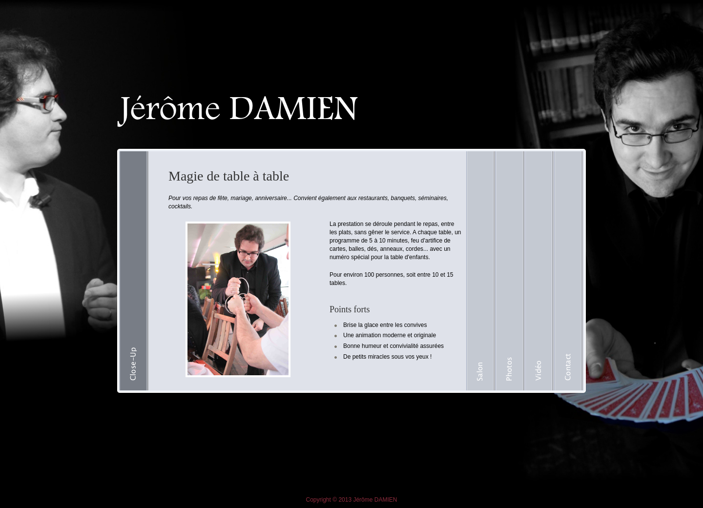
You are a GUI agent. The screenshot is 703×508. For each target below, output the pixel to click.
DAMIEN (385, 499)
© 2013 (342, 499)
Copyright (318, 499)
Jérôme (362, 499)
